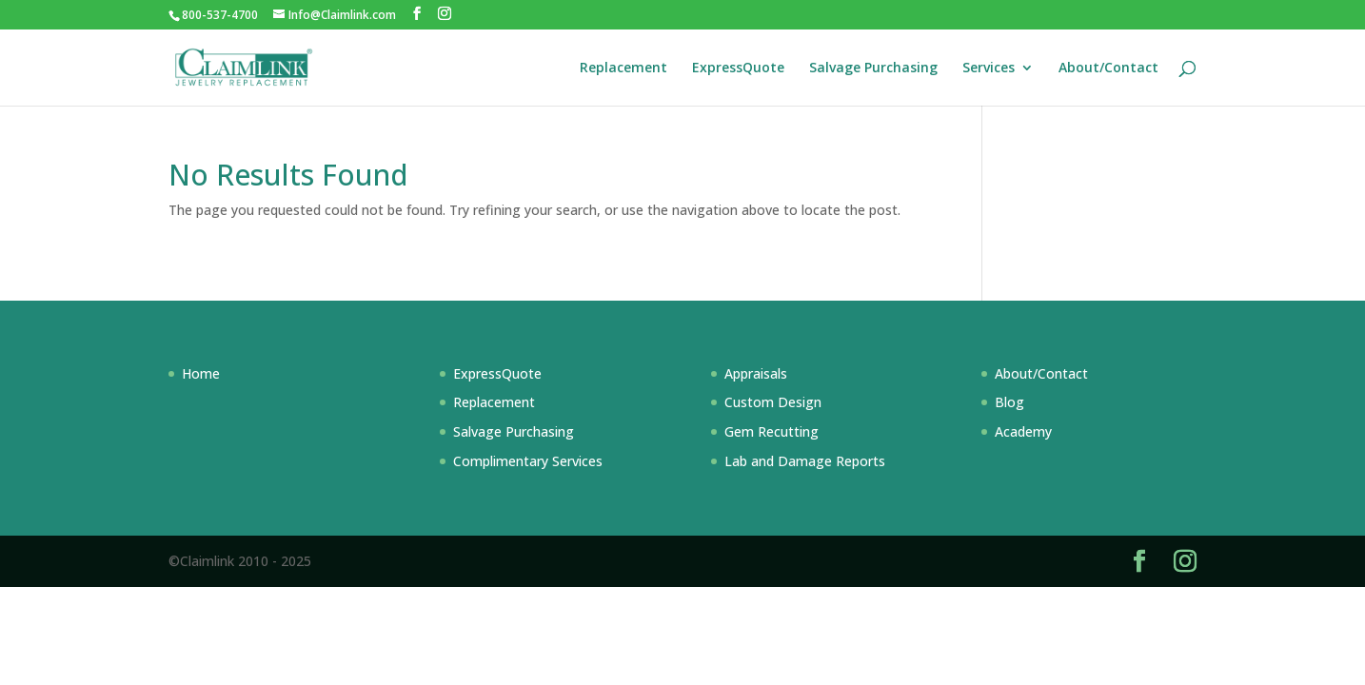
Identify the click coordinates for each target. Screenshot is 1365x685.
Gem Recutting (771, 431)
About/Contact (1108, 68)
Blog (1009, 402)
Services (988, 68)
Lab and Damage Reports (804, 461)
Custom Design (772, 402)
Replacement (623, 68)
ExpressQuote (738, 68)
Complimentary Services (528, 461)
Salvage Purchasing (873, 68)
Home (201, 373)
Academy (1023, 431)
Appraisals (755, 373)
